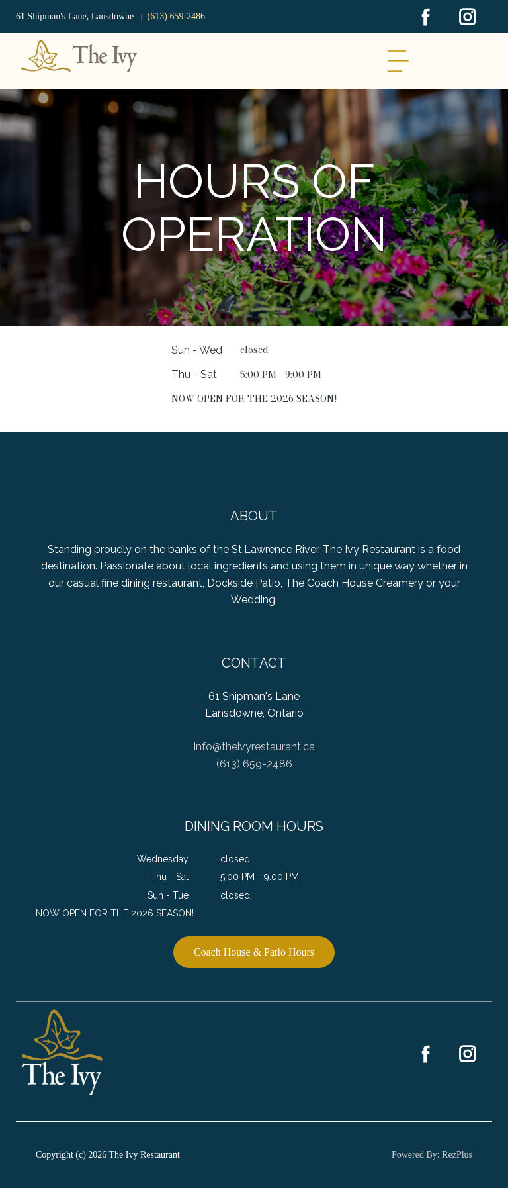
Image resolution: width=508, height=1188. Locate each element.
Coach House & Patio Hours (254, 952)
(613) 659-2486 (177, 16)
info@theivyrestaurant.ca (254, 746)
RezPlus (457, 1155)
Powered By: (417, 1155)
